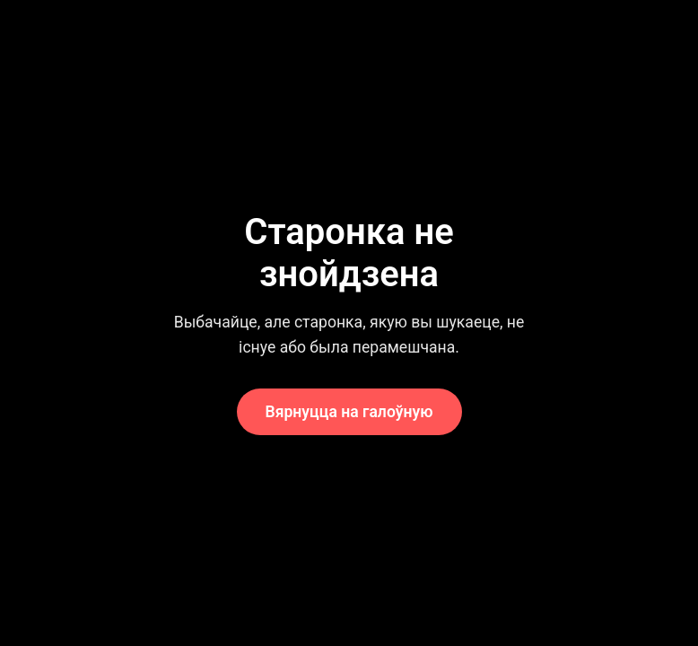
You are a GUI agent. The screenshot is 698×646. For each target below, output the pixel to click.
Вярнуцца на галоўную (349, 412)
